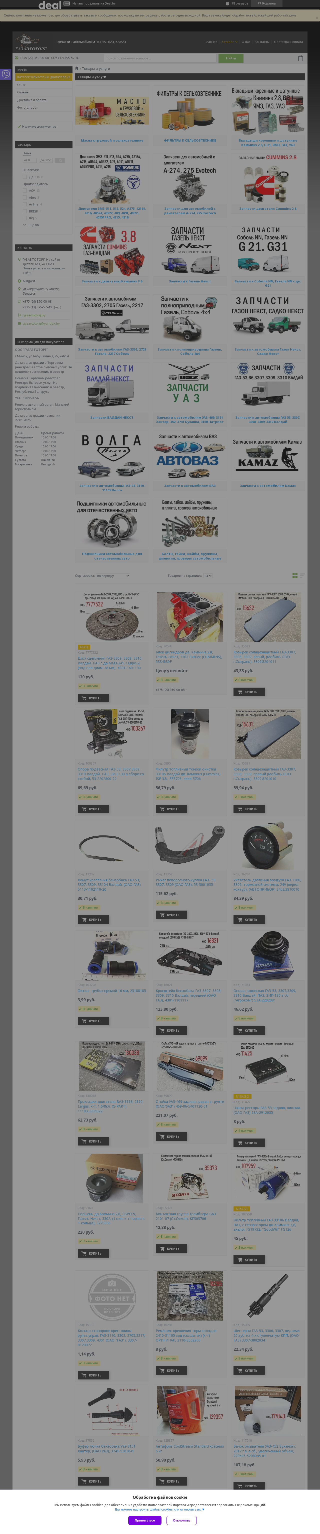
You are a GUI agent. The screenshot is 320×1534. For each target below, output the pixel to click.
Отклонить (181, 1520)
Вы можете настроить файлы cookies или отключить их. (158, 1509)
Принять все (145, 1520)
